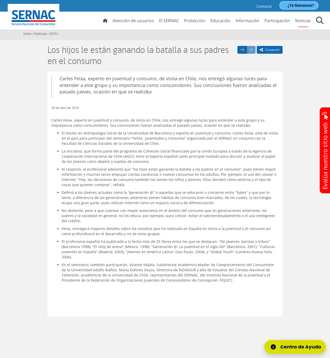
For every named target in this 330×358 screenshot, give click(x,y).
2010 (53, 33)
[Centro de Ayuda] (295, 347)
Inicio (27, 33)
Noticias (303, 20)
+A (243, 49)
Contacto (264, 6)
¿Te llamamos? (301, 5)
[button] (320, 21)
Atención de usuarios (133, 20)
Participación (277, 20)
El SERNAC (169, 20)
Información (247, 20)
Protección (194, 20)
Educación (220, 20)
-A (252, 49)
